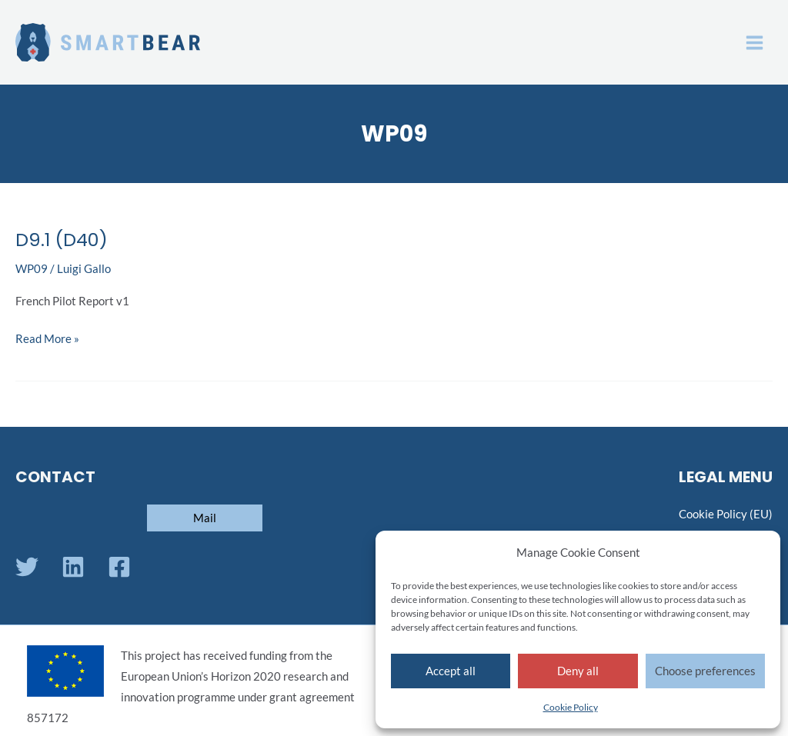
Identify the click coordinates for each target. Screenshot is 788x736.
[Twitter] (26, 566)
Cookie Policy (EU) (726, 514)
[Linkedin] (73, 566)
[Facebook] (119, 566)
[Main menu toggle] (754, 43)
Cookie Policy (570, 707)
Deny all (578, 671)
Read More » (47, 336)
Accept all (451, 671)
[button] (204, 518)
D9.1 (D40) (61, 239)
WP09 (31, 268)
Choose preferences (705, 671)
